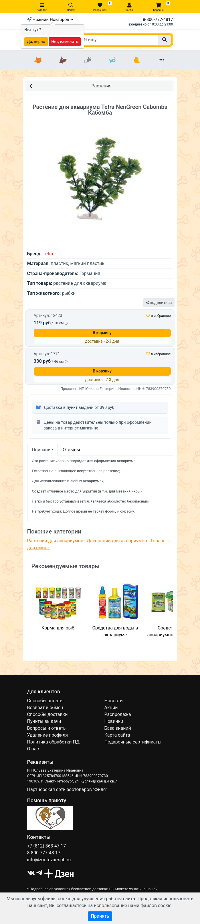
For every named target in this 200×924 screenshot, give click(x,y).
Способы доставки (47, 714)
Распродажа (117, 714)
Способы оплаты (45, 700)
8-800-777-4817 (158, 19)
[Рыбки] (112, 60)
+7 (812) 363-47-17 (46, 846)
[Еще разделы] (162, 60)
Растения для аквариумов (55, 541)
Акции (111, 707)
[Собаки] (63, 60)
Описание (42, 449)
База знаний (117, 728)
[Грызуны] (87, 60)
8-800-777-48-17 (44, 853)
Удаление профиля (47, 735)
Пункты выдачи (44, 721)
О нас (33, 749)
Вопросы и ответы (47, 728)
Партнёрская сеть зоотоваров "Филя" (67, 789)
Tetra (48, 253)
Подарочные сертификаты (133, 742)
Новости (113, 700)
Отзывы (71, 449)
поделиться (159, 302)
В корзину (102, 332)
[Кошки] (38, 60)
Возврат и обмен (45, 707)
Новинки (113, 721)
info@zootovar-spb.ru (49, 859)
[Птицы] (137, 60)
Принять (100, 916)
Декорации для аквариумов (117, 541)
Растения (70, 86)
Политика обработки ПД (53, 742)
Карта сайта (117, 735)
